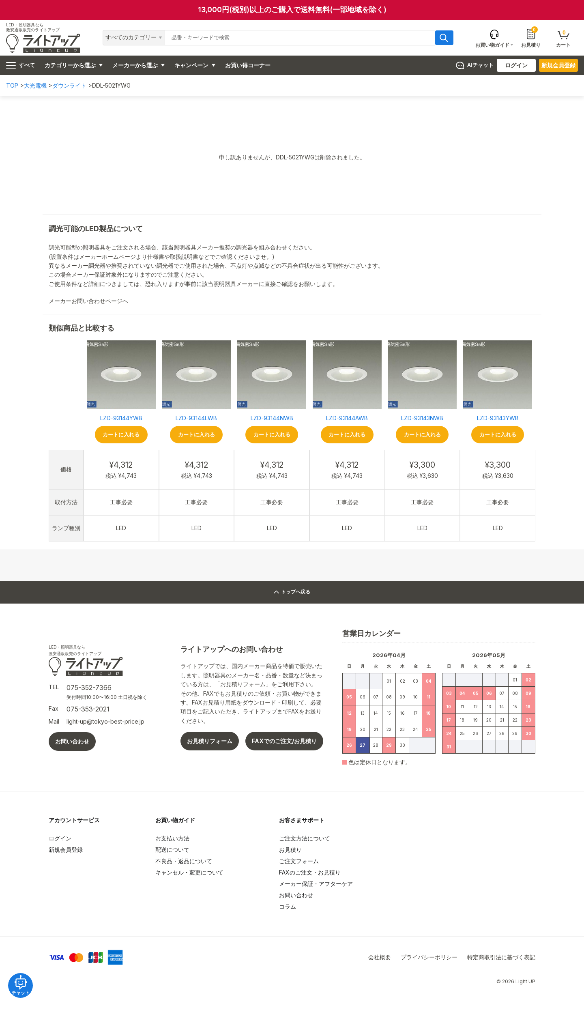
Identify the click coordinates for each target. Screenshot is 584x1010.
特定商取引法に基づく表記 (501, 957)
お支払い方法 (172, 838)
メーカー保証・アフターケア (316, 883)
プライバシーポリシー (429, 957)
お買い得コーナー (248, 65)
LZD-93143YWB (498, 418)
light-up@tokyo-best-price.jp (105, 721)
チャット (24, 981)
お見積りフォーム (209, 740)
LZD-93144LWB (196, 418)
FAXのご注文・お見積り (310, 872)
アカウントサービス (74, 820)
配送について (172, 849)
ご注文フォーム (299, 860)
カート (563, 38)
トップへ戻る (292, 592)
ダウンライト (69, 85)
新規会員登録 (558, 65)
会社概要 (379, 957)
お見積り (531, 37)
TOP (12, 85)
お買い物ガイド (175, 820)
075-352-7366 (89, 687)
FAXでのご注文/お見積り (284, 740)
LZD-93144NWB (272, 418)
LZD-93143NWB (422, 418)
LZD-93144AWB (347, 418)
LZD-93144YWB (121, 418)
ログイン (516, 65)
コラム (287, 906)
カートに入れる (121, 435)
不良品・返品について (183, 860)
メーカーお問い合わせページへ (92, 300)
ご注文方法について (304, 838)
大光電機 (35, 85)
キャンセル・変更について (189, 872)
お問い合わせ (72, 741)
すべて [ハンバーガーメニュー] (20, 65)
